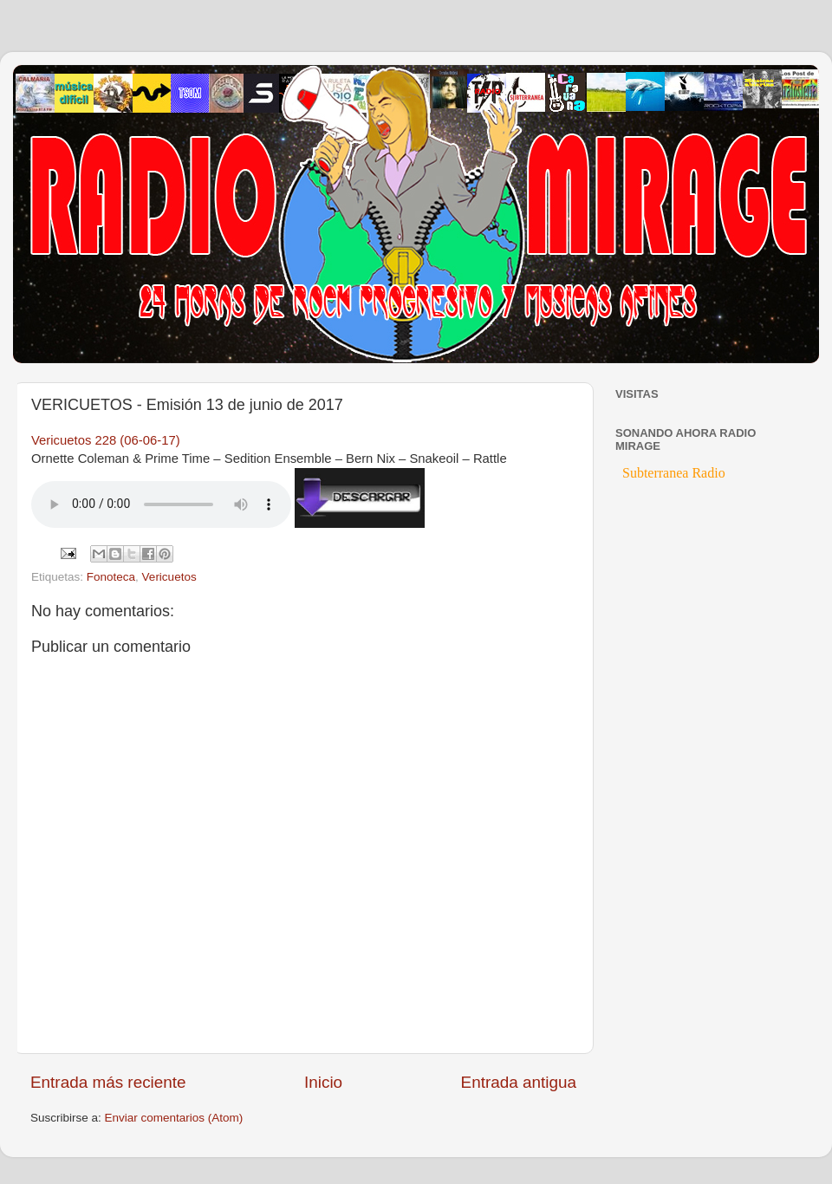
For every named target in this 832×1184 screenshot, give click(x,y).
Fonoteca (111, 576)
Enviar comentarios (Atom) (174, 1117)
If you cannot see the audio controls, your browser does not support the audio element (161, 504)
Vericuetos (169, 576)
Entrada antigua (518, 1082)
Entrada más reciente (108, 1082)
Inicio (323, 1082)
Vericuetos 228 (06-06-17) (105, 440)
